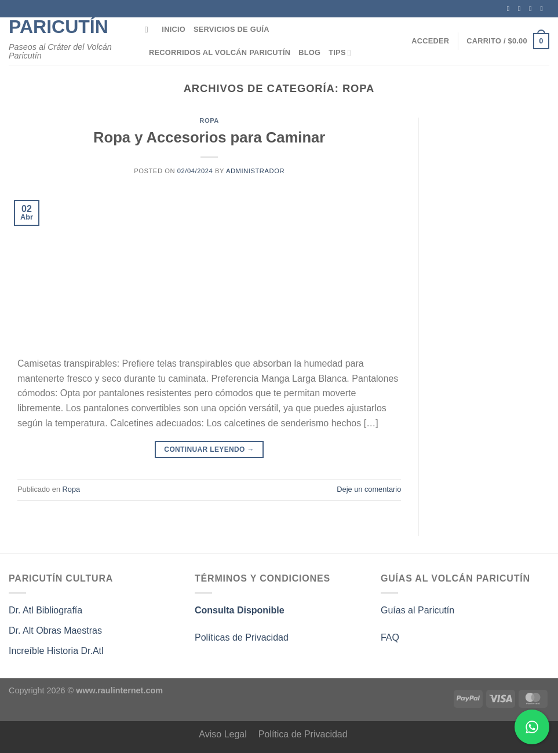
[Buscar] (149, 30)
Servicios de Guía (231, 29)
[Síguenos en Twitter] (543, 9)
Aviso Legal (222, 734)
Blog (309, 52)
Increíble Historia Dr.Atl (56, 651)
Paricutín (58, 26)
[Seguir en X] (532, 9)
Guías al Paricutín (417, 610)
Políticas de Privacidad (242, 637)
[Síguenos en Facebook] (510, 9)
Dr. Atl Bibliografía (45, 610)
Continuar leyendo (209, 449)
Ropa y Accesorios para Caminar (209, 137)
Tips (340, 53)
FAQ (390, 637)
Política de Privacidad (303, 734)
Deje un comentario (369, 489)
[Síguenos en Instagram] (521, 9)
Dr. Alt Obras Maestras (56, 630)
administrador (255, 170)
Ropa (209, 120)
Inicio (173, 29)
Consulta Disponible (240, 610)
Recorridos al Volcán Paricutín (219, 52)
